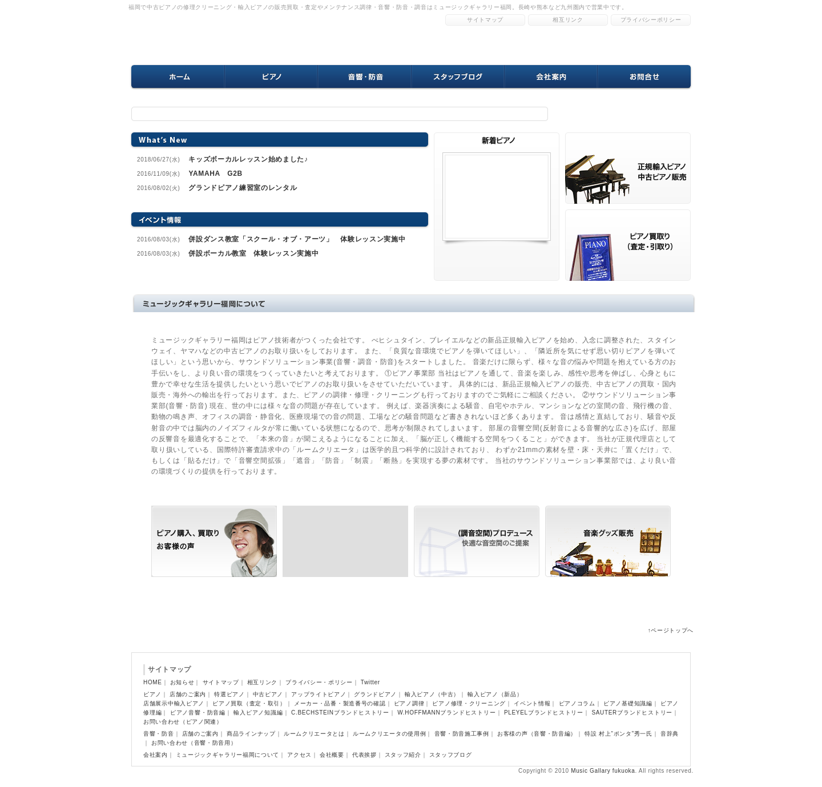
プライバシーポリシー (651, 20)
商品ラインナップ (251, 734)
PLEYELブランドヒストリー (543, 712)
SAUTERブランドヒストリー (631, 712)
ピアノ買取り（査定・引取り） (345, 541)
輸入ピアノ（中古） (432, 694)
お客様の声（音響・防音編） (537, 734)
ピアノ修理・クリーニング (468, 703)
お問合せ (643, 77)
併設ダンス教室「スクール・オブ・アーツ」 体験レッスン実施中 (296, 239)
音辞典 (669, 734)
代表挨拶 (364, 755)
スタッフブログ (457, 77)
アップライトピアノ (318, 694)
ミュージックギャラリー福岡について (227, 755)
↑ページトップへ (671, 630)
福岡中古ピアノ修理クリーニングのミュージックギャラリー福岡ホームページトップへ (234, 37)
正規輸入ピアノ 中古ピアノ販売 (214, 541)
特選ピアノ (229, 694)
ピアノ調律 (409, 703)
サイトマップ (485, 20)
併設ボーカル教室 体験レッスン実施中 (253, 253)
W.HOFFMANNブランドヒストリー (446, 712)
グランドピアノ (375, 694)
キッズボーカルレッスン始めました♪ (248, 159)
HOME (152, 682)
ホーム (178, 77)
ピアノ (271, 77)
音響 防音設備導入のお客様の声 (628, 245)
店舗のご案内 (188, 694)
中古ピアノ (268, 694)
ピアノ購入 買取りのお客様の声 (628, 168)
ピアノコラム (577, 703)
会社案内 (550, 77)
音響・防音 (364, 77)
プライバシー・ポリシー (318, 682)
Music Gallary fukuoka (603, 771)
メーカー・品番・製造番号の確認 (340, 703)
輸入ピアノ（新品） (495, 694)
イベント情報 (532, 703)
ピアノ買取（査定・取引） (248, 703)
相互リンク (568, 20)
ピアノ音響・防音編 (197, 712)
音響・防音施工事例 (461, 734)
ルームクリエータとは (314, 734)
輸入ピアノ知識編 (258, 712)
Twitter (370, 682)
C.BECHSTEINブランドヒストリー (340, 712)
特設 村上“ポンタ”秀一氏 (618, 734)
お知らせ (182, 682)
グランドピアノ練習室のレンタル (242, 188)
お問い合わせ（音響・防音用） (193, 743)
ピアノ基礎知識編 (627, 703)
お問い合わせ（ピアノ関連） (183, 722)
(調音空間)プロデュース (476, 541)
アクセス (299, 755)
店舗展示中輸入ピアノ (173, 703)
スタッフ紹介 (403, 755)
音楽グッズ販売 (608, 541)
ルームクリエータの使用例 (389, 734)
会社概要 (332, 755)
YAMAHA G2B (215, 173)
